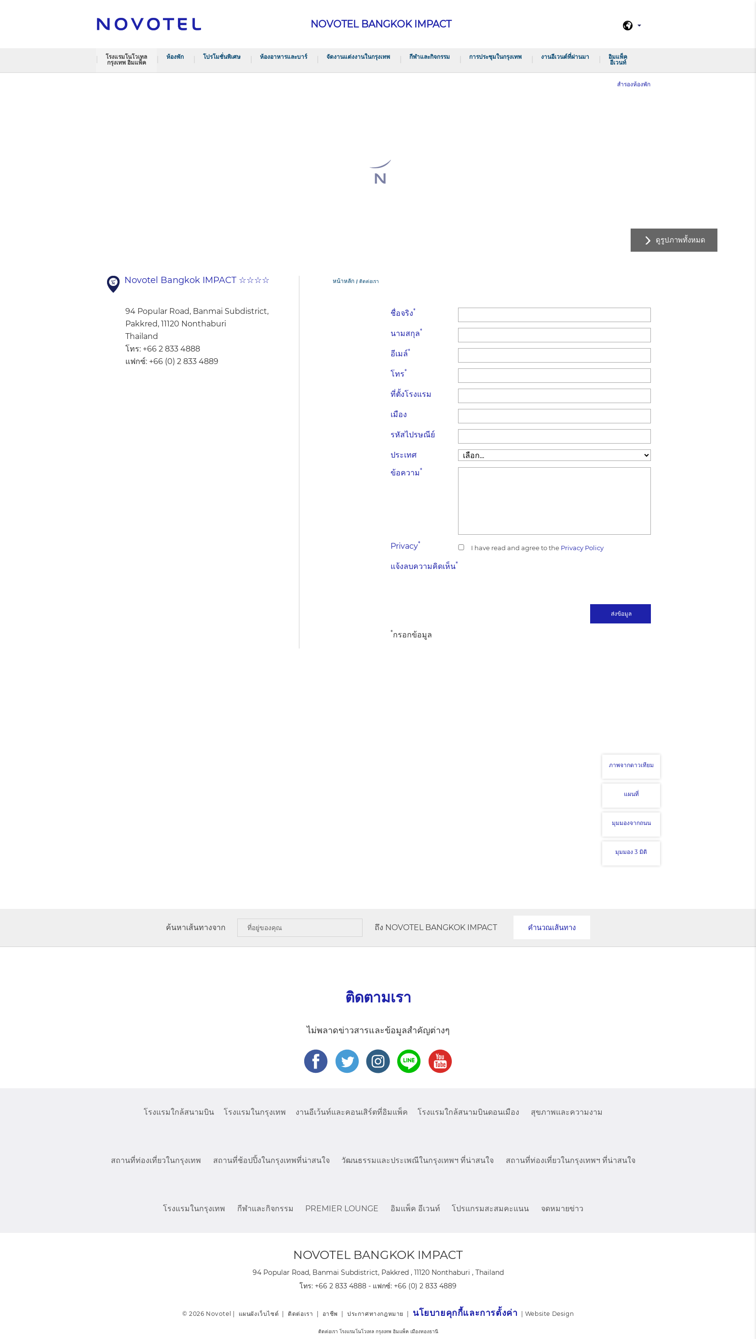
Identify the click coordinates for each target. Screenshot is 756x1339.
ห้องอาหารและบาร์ (283, 56)
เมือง (399, 414)
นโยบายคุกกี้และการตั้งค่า (465, 1313)
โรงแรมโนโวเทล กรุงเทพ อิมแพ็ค (126, 59)
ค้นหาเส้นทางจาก (196, 927)
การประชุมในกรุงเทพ (495, 56)
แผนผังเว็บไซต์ (259, 1313)
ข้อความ (406, 472)
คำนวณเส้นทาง (552, 927)
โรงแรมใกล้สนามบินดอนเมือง (468, 1112)
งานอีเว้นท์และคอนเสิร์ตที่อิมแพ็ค (352, 1112)
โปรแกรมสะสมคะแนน (490, 1208)
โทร (399, 373)
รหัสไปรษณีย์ (413, 434)
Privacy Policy (581, 548)
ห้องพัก (175, 56)
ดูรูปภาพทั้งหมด (680, 239)
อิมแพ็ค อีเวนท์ (617, 59)
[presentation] (577, 579)
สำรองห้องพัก (633, 84)
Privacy (405, 546)
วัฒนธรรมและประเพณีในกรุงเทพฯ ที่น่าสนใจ (417, 1160)
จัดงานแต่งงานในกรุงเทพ (358, 56)
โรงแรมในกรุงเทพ (255, 1112)
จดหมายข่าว (562, 1208)
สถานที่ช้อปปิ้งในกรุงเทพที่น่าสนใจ (271, 1160)
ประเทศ (404, 455)
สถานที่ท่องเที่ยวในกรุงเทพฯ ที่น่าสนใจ (570, 1160)
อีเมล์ (400, 353)
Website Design (549, 1313)
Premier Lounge (341, 1208)
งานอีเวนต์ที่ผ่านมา (565, 56)
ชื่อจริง (403, 313)
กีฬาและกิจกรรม (429, 56)
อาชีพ (330, 1313)
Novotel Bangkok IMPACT (441, 927)
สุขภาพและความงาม (567, 1112)
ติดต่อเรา (300, 1313)
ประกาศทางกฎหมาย (375, 1313)
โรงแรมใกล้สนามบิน (179, 1112)
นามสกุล (406, 333)
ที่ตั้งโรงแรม (411, 394)
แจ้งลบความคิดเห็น (424, 566)
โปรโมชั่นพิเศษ (222, 56)
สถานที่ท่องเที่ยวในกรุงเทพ (156, 1160)
